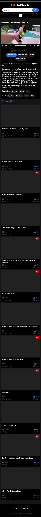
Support (25, 508)
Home (15, 508)
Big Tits (14, 91)
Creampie (19, 96)
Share (32, 55)
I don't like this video (15, 51)
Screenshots (22, 55)
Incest (22, 91)
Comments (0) (20, 59)
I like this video (12, 51)
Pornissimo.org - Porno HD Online (21, 513)
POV (28, 91)
